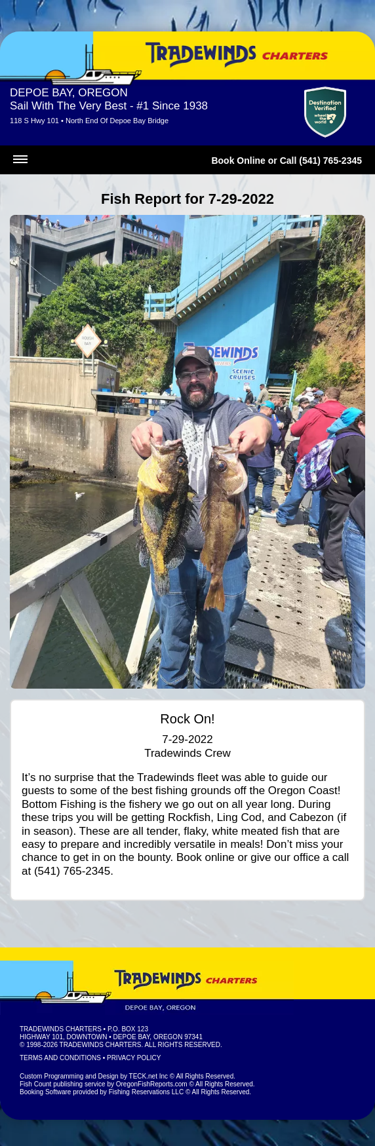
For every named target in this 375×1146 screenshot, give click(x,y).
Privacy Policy (134, 1057)
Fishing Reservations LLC (146, 1092)
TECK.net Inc (148, 1076)
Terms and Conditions (60, 1057)
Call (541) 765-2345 (321, 160)
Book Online (238, 160)
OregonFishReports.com (152, 1084)
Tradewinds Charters (61, 1029)
